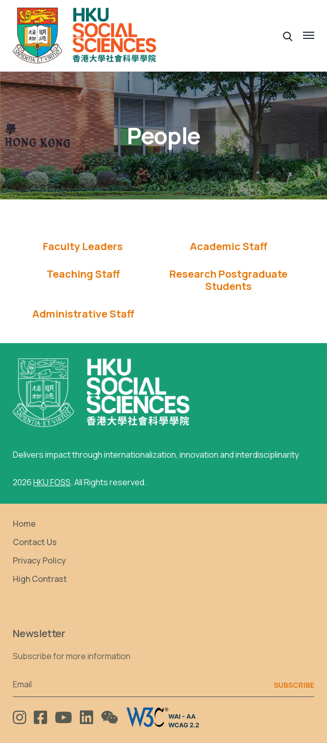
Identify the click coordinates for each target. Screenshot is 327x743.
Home (24, 523)
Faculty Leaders (83, 246)
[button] (288, 35)
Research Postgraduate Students (228, 280)
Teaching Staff (83, 274)
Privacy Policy (39, 560)
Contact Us (35, 542)
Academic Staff (228, 246)
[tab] (83, 246)
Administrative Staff (83, 314)
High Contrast (40, 578)
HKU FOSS (52, 482)
